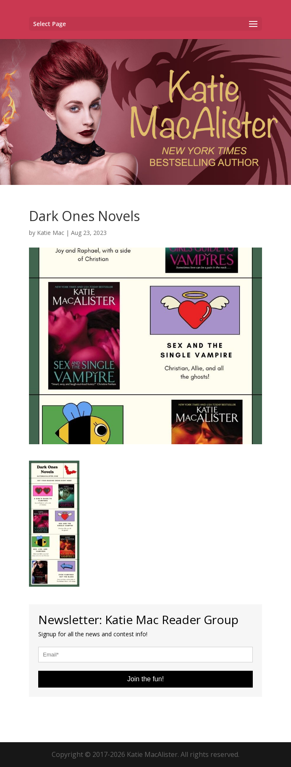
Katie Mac (50, 233)
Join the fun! (145, 679)
